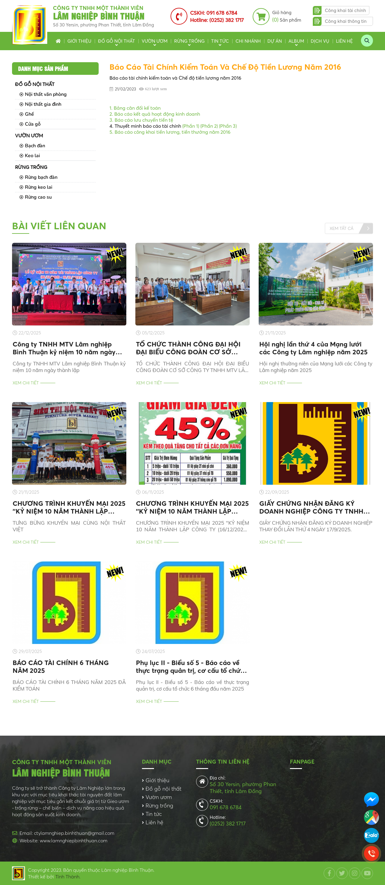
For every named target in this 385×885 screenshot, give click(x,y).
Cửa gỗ (30, 124)
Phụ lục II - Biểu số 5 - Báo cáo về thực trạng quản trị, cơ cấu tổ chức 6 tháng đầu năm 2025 (190, 666)
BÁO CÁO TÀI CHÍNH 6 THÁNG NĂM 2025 (61, 666)
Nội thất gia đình (40, 104)
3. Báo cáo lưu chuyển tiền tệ (141, 120)
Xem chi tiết (26, 383)
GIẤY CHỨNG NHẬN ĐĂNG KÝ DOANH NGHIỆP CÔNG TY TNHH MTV (311, 507)
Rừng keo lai (36, 187)
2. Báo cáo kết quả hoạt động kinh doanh (154, 114)
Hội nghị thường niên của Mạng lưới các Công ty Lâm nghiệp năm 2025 (315, 366)
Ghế (27, 114)
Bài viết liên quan (59, 226)
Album (296, 41)
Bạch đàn (32, 145)
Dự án (274, 41)
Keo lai (30, 155)
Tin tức (220, 41)
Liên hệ (344, 41)
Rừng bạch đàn (38, 177)
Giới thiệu (79, 41)
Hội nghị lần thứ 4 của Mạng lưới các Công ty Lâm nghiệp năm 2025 (313, 348)
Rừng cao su (36, 197)
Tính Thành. (67, 877)
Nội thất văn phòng (43, 94)
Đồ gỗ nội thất (116, 41)
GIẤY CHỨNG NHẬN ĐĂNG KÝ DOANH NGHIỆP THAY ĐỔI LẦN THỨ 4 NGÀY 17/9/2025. (315, 526)
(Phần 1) (190, 126)
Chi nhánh (248, 41)
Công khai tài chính (345, 10)
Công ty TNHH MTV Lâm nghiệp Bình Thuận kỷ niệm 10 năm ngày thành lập (64, 348)
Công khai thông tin (346, 21)
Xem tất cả (341, 228)
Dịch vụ (320, 41)
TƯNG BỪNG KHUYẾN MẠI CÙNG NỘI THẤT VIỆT (69, 526)
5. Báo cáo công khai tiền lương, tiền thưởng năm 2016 (169, 132)
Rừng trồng (189, 41)
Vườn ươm (155, 41)
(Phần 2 (208, 126)
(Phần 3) (228, 126)
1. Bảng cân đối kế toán (135, 108)
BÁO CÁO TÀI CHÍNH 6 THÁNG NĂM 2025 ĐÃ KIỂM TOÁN (69, 685)
